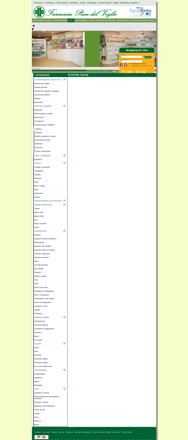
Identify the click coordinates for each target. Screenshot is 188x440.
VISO (36, 389)
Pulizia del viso (40, 410)
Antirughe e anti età (41, 393)
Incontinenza (39, 121)
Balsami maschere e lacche (45, 136)
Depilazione (38, 193)
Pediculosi (39, 147)
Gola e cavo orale (41, 287)
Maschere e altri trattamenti (44, 406)
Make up (37, 421)
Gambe (37, 197)
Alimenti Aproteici (40, 87)
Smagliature (38, 171)
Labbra (37, 413)
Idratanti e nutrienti (41, 402)
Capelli (37, 209)
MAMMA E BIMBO (148, 20)
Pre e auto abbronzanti (42, 366)
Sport (36, 261)
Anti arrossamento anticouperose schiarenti (46, 397)
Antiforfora (39, 144)
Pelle (36, 280)
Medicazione (39, 117)
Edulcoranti (38, 102)
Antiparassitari (39, 374)
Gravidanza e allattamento (44, 291)
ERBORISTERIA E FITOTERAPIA (105, 20)
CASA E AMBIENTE (81, 20)
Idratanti (37, 175)
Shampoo (38, 132)
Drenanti (37, 272)
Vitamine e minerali (41, 257)
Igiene (36, 336)
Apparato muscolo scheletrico (45, 239)
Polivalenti (38, 314)
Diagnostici (38, 110)
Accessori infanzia (41, 325)
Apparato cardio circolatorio (44, 250)
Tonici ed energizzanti (42, 302)
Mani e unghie (39, 186)
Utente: (124, 55)
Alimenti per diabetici (42, 95)
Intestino (37, 235)
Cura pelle (38, 340)
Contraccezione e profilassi (44, 125)
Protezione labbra (41, 359)
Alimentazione (39, 321)
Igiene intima (39, 216)
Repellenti (38, 159)
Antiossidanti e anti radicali (44, 299)
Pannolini (37, 332)
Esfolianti (37, 178)
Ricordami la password (139, 63)
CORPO (91, 20)
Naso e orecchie (40, 224)
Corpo (36, 227)
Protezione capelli (41, 363)
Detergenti (38, 385)
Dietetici (37, 98)
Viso (36, 220)
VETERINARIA (40, 370)
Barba (36, 425)
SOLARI (37, 344)
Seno (36, 182)
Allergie (37, 310)
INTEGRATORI (136, 20)
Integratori (38, 378)
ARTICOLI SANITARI (60, 20)
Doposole (38, 355)
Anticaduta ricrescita (42, 140)
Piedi (36, 190)
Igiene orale (38, 212)
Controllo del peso (41, 265)
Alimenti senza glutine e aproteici (46, 91)
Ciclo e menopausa (41, 295)
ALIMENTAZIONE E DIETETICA (42, 20)
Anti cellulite (38, 269)
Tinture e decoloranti (42, 151)
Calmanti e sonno (40, 306)
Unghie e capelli (40, 276)
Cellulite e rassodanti (42, 167)
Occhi (36, 284)
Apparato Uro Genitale (42, 246)
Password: (125, 59)
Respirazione (39, 242)
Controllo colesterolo (42, 254)
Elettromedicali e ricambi (43, 114)
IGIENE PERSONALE (123, 20)
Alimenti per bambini (42, 83)
